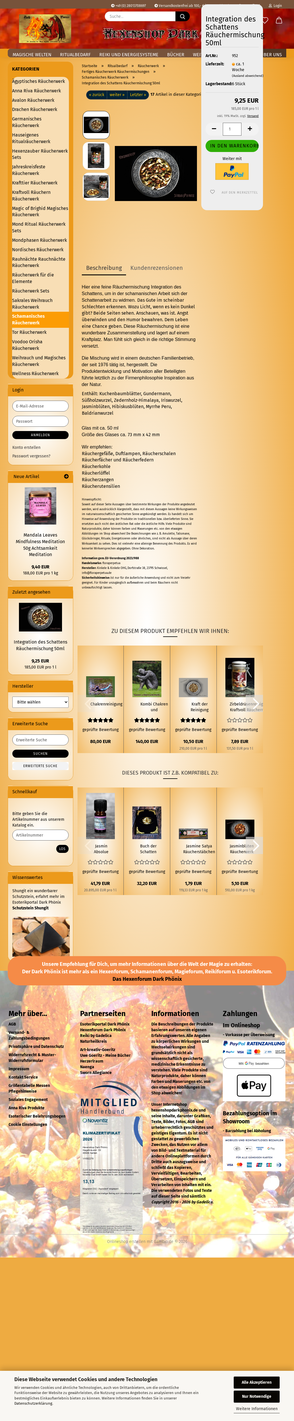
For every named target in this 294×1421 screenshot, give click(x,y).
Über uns (271, 54)
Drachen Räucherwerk (34, 109)
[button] (279, 21)
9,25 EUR (40, 661)
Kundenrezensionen (156, 267)
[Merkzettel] (265, 21)
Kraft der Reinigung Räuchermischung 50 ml (199, 707)
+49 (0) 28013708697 (128, 6)
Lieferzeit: (214, 64)
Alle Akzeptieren (257, 1382)
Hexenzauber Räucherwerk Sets (40, 154)
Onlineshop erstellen (126, 1241)
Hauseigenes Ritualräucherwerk (31, 138)
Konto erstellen (26, 447)
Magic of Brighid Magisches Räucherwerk (40, 212)
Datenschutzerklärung (33, 1403)
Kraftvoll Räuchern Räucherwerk (31, 196)
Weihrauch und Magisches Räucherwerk (38, 361)
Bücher (175, 54)
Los (62, 849)
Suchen (40, 754)
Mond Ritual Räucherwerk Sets (38, 227)
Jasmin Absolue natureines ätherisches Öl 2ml (101, 849)
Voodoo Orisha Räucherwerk (27, 345)
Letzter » (138, 94)
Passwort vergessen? (31, 456)
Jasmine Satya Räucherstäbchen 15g (199, 849)
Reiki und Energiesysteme (128, 54)
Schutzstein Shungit (30, 908)
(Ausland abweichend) (248, 76)
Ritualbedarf (75, 54)
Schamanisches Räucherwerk (28, 319)
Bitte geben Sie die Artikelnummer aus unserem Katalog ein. (38, 819)
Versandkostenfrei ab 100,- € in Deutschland (191, 6)
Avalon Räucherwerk (33, 100)
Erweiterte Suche (40, 766)
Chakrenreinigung (106, 704)
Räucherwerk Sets (30, 291)
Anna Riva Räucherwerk (36, 90)
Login (275, 6)
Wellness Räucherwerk (35, 373)
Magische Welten (32, 54)
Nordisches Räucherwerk (37, 249)
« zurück (96, 94)
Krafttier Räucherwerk (34, 183)
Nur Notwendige (256, 1396)
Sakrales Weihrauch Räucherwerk (32, 304)
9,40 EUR (40, 567)
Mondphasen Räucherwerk (39, 240)
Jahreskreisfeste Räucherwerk (28, 170)
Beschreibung (104, 267)
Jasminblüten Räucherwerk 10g (242, 849)
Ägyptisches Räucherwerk (38, 81)
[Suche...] (182, 16)
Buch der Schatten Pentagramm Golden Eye (148, 849)
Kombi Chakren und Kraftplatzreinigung (154, 707)
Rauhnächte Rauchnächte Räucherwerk (38, 262)
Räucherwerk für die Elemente (33, 278)
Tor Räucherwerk (29, 332)
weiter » (117, 94)
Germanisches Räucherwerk (26, 122)
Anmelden (40, 435)
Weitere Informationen (257, 1408)
